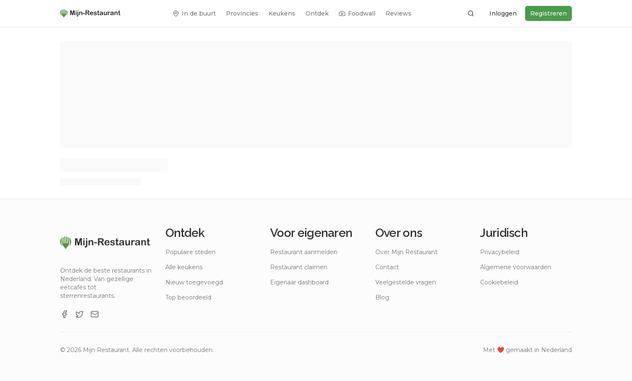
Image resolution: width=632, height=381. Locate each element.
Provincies (242, 13)
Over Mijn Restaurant (406, 252)
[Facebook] (64, 314)
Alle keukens (183, 267)
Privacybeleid (499, 252)
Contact (387, 267)
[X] (79, 314)
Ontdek (317, 13)
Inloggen (503, 13)
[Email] (94, 314)
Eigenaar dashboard (299, 282)
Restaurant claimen (298, 267)
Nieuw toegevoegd (194, 282)
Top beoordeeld (188, 297)
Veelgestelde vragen (405, 282)
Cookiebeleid (499, 282)
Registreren (548, 13)
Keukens (281, 13)
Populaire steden (190, 252)
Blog (382, 297)
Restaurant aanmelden (303, 252)
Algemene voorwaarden (515, 267)
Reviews (398, 13)
